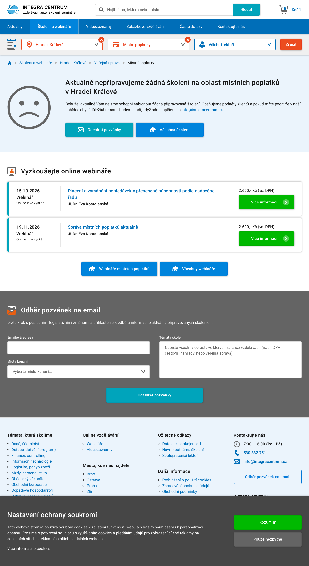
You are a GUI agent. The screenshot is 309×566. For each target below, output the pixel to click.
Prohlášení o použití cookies (186, 480)
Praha (92, 485)
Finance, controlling (28, 455)
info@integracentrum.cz (203, 110)
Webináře (95, 444)
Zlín (90, 491)
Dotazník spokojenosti (181, 444)
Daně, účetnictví (25, 444)
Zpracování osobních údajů (185, 485)
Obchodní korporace (29, 484)
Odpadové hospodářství (32, 490)
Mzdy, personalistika (29, 473)
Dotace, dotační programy (33, 449)
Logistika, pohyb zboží (30, 467)
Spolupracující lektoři (180, 455)
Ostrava (93, 480)
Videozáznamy (99, 449)
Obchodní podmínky (179, 491)
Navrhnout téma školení (183, 449)
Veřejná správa (107, 63)
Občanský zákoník (27, 478)
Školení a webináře (35, 63)
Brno (91, 474)
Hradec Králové (73, 63)
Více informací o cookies (28, 548)
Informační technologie (31, 461)
